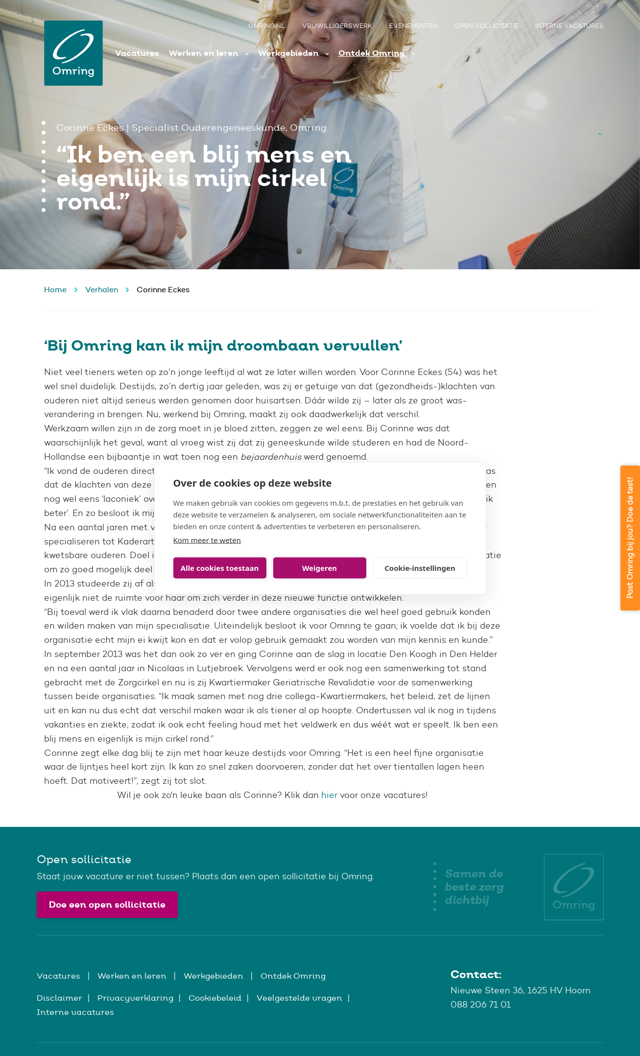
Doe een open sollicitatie (107, 904)
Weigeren (319, 568)
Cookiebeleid (215, 998)
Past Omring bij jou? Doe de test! (630, 538)
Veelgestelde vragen (299, 998)
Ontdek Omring (372, 53)
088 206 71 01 (480, 1004)
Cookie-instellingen (419, 568)
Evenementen (413, 25)
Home (55, 289)
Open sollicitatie (486, 25)
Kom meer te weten (207, 539)
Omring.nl (266, 25)
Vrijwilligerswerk (337, 25)
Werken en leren (204, 53)
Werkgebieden (289, 53)
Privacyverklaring (135, 998)
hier (329, 795)
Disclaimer (59, 998)
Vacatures (137, 53)
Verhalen (101, 289)
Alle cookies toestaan (220, 568)
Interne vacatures (569, 25)
